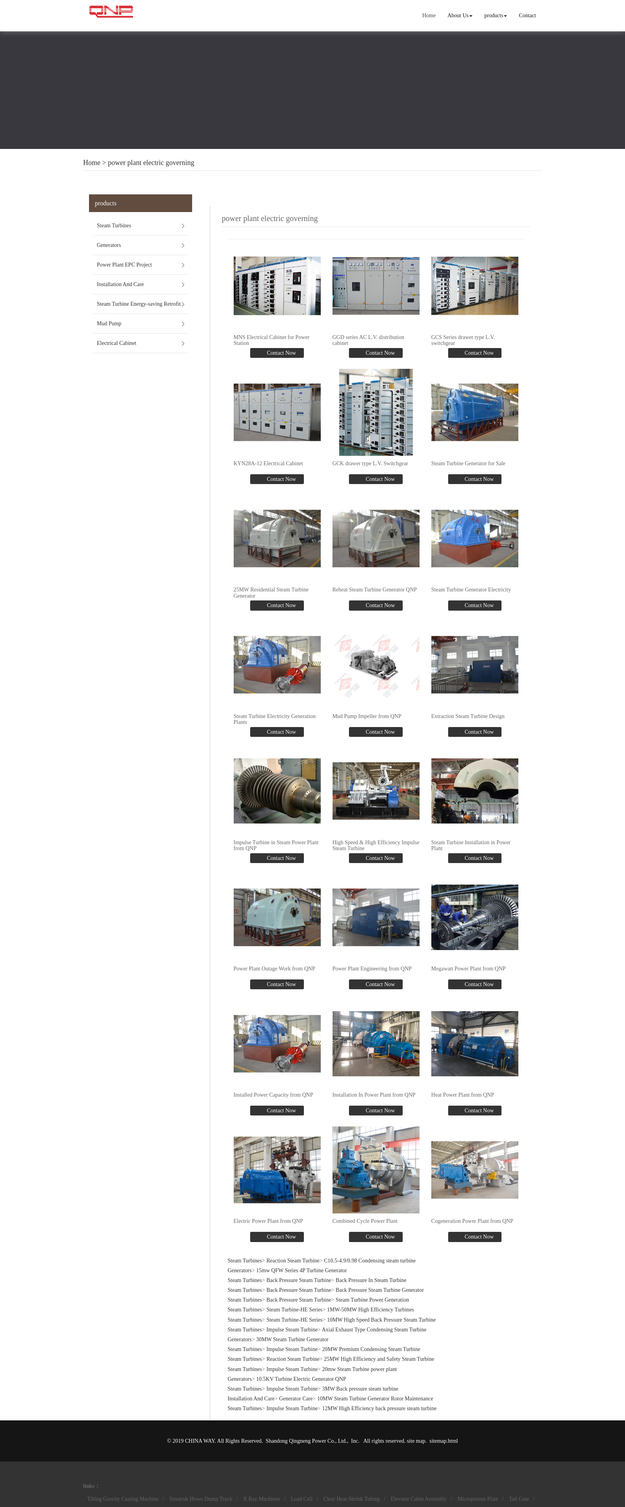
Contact (527, 15)
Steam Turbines (114, 225)
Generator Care (296, 1398)
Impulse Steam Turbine (292, 1329)
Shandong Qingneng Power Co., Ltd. (306, 1440)
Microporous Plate (478, 1499)
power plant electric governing (151, 163)
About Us (459, 15)
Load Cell (302, 1499)
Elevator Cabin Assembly (419, 1499)
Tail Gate (519, 1499)
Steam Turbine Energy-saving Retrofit (139, 304)
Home (429, 15)
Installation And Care (120, 284)
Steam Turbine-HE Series (294, 1309)
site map (416, 1440)
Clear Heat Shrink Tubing (351, 1499)
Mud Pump (109, 323)
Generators (109, 245)
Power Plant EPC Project (124, 265)
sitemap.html (443, 1440)
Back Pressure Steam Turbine (298, 1280)
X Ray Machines (261, 1499)
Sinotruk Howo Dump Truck (201, 1499)
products (495, 15)
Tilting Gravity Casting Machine (123, 1499)
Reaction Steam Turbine (292, 1260)
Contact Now (280, 353)
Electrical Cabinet (116, 343)
